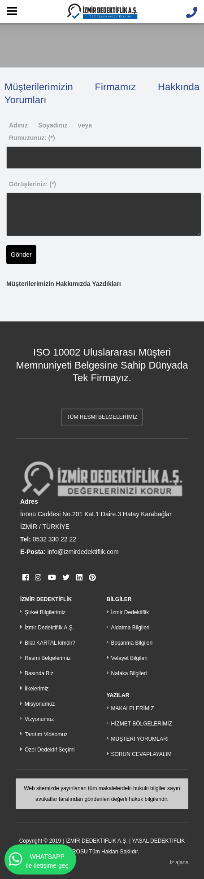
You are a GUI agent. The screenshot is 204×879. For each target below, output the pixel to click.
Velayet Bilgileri (129, 658)
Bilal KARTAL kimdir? (50, 643)
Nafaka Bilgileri (129, 673)
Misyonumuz (40, 704)
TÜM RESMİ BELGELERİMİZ (101, 417)
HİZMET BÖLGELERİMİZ (141, 724)
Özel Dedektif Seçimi (49, 750)
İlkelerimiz (36, 689)
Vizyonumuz (39, 719)
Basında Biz (39, 673)
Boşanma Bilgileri (132, 643)
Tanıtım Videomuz (46, 734)
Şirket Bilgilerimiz (45, 612)
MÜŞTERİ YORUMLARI (140, 739)
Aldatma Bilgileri (130, 627)
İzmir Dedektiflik (130, 612)
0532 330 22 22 (54, 539)
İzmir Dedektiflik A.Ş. (49, 627)
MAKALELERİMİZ (132, 708)
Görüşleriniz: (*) (32, 184)
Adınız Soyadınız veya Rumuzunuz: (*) (50, 131)
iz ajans (179, 862)
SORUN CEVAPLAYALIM (141, 754)
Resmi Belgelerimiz (48, 658)
